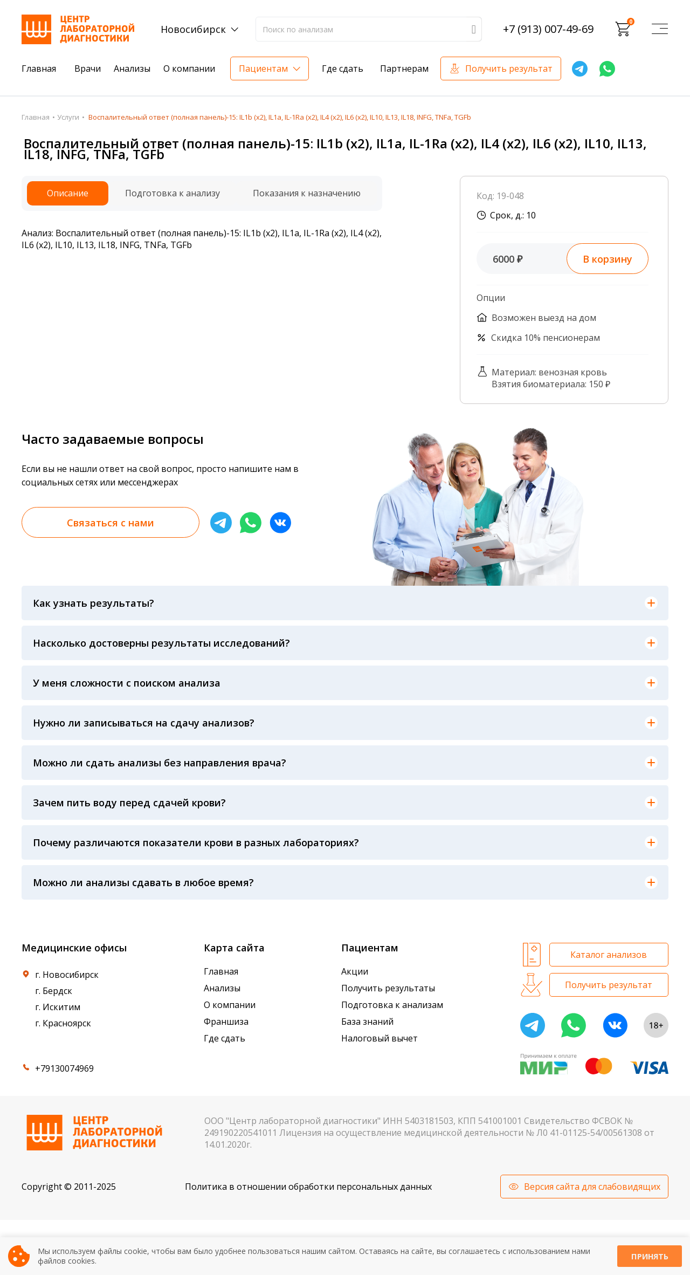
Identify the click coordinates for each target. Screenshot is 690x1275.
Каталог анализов (608, 955)
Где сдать (342, 68)
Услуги (68, 117)
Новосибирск (193, 29)
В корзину (607, 258)
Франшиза (226, 1021)
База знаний (367, 1021)
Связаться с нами (110, 522)
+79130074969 (64, 1068)
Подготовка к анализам (392, 1005)
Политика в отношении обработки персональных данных (308, 1186)
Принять (649, 1256)
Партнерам (404, 68)
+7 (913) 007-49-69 (548, 29)
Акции (354, 971)
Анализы (132, 68)
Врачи (87, 68)
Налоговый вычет (379, 1038)
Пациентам (263, 68)
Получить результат (509, 68)
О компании (189, 68)
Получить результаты (388, 988)
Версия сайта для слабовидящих (592, 1186)
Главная (39, 68)
